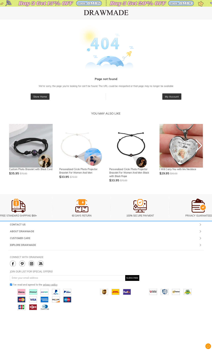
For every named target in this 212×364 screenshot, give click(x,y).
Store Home (40, 96)
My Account (172, 96)
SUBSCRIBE (132, 278)
